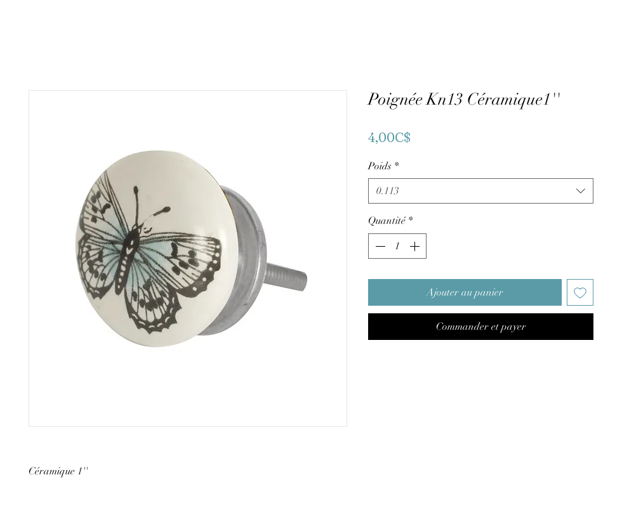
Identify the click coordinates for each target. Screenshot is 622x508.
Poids (383, 166)
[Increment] (416, 246)
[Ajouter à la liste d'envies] (580, 292)
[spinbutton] (397, 246)
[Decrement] (379, 246)
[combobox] (480, 191)
